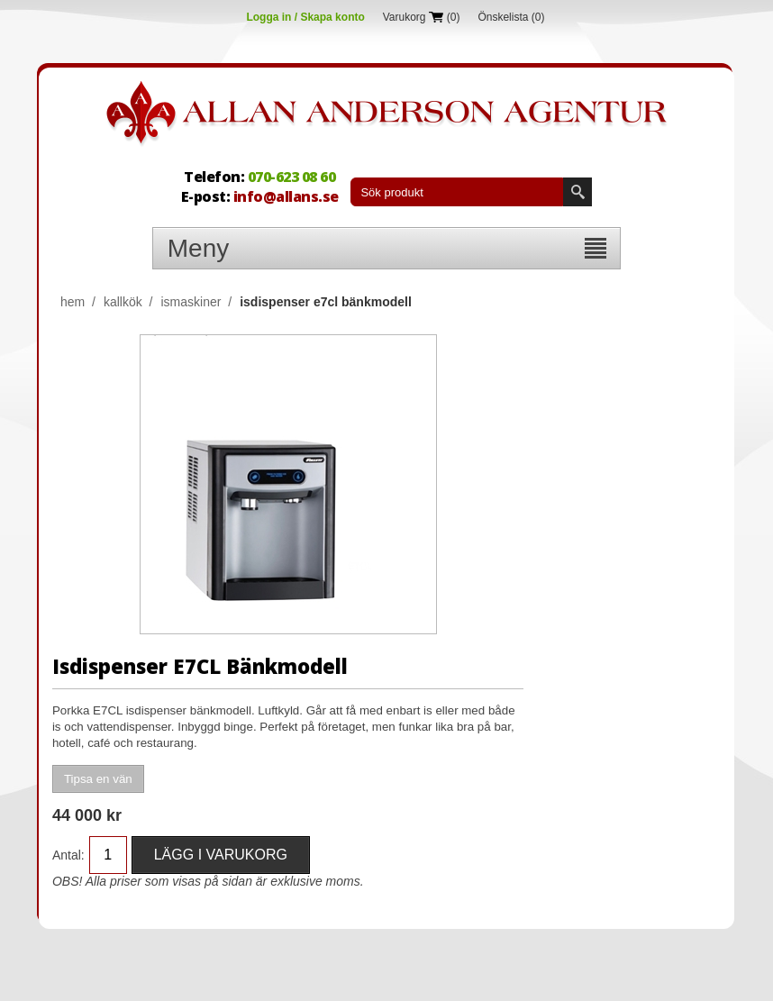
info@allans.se (286, 196)
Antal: (68, 855)
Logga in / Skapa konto (305, 17)
